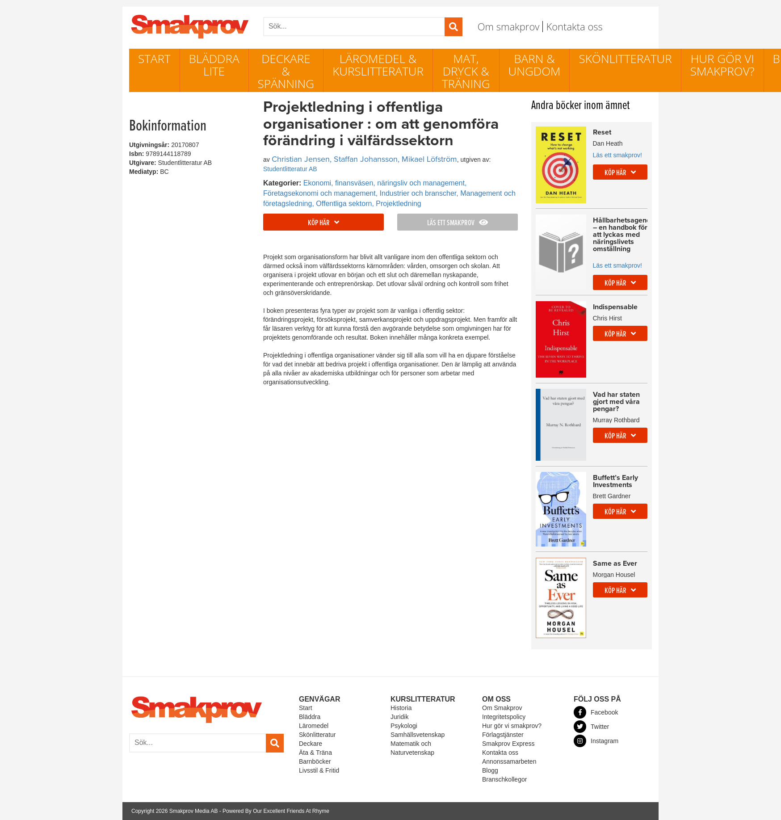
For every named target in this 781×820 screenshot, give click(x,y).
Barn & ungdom (534, 64)
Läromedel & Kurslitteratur (378, 64)
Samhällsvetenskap (417, 734)
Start (154, 58)
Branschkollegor (504, 779)
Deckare (310, 743)
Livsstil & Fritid (319, 770)
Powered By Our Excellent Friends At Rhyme (276, 811)
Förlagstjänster (503, 734)
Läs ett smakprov (457, 223)
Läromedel (313, 725)
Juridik (399, 716)
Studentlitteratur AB (290, 168)
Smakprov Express (508, 743)
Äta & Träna (315, 752)
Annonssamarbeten (509, 761)
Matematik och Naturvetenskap (412, 748)
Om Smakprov (502, 707)
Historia (400, 707)
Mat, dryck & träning (466, 71)
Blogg (490, 770)
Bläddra (309, 716)
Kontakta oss (574, 26)
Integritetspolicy (503, 716)
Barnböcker (315, 761)
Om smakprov (509, 26)
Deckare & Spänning (286, 71)
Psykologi (403, 725)
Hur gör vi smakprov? (722, 64)
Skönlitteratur (625, 58)
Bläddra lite (214, 64)
